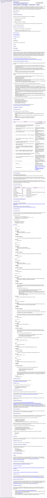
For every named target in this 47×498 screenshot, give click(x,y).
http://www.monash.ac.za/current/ (39, 477)
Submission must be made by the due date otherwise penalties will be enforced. (25, 391)
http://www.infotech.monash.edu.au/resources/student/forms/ (34, 404)
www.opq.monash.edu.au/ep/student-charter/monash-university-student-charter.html (25, 472)
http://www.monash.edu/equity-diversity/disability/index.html (27, 490)
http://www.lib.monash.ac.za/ (33, 483)
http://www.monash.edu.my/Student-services (19, 477)
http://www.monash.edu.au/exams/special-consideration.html (29, 394)
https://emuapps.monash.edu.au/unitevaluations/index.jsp (21, 105)
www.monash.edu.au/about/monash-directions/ (20, 58)
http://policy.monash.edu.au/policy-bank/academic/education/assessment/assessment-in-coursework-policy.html (40, 168)
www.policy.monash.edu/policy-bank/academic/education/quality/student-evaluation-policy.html (27, 59)
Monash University (16, 1)
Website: (16, 490)
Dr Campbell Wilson (16, 34)
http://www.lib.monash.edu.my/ (18, 483)
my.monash (15, 482)
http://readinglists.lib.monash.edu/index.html (19, 381)
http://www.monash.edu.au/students (33, 476)
